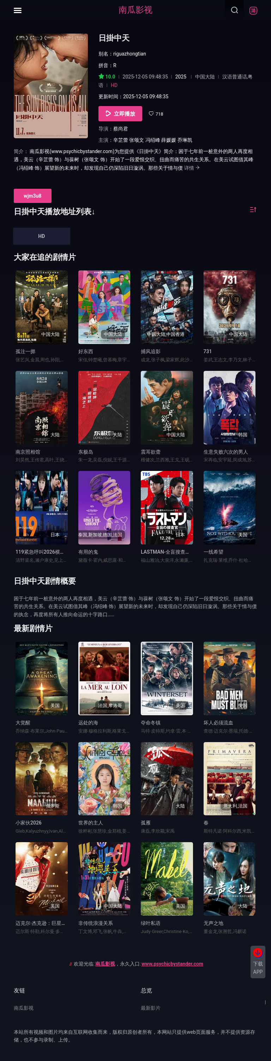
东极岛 (85, 452)
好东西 (85, 351)
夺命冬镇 (151, 722)
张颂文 (136, 140)
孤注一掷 (25, 351)
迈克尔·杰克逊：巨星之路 (43, 923)
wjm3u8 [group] (32, 196)
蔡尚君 (120, 129)
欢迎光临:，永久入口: (138, 964)
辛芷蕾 (120, 140)
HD (41, 236)
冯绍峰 (152, 140)
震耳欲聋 (151, 452)
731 (208, 351)
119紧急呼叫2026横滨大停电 (48, 552)
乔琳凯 (184, 140)
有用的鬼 (88, 552)
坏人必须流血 (218, 722)
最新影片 (151, 1008)
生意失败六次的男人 (226, 452)
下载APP (258, 967)
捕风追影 (151, 351)
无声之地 (213, 923)
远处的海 (88, 722)
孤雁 (146, 823)
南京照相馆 (28, 452)
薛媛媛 (168, 140)
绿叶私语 (151, 923)
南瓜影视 (135, 10)
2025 (180, 77)
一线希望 (213, 552)
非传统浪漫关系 (95, 923)
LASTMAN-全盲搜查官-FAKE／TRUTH (182, 552)
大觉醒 (23, 722)
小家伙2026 (29, 823)
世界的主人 (90, 823)
